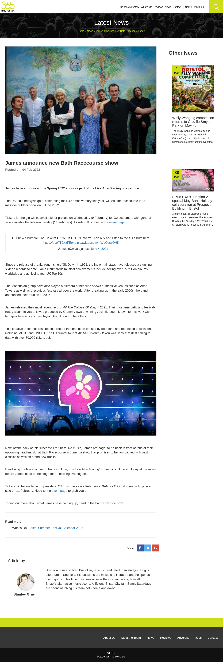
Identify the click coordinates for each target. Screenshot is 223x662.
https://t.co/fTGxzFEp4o (59, 242)
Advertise (183, 637)
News (168, 7)
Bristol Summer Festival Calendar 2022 (55, 528)
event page (117, 222)
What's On (146, 7)
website (110, 503)
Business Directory (129, 7)
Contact (177, 7)
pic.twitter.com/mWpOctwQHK (98, 242)
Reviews (158, 7)
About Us (109, 637)
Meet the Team (131, 637)
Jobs (198, 637)
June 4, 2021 (99, 248)
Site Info (111, 653)
